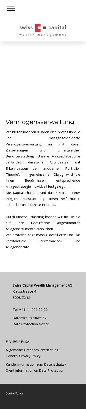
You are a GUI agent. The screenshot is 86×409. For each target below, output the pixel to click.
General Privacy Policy (23, 355)
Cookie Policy (14, 393)
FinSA (25, 341)
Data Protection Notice (31, 324)
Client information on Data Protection (35, 370)
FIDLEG (12, 341)
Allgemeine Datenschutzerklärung (32, 349)
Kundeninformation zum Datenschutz (35, 364)
